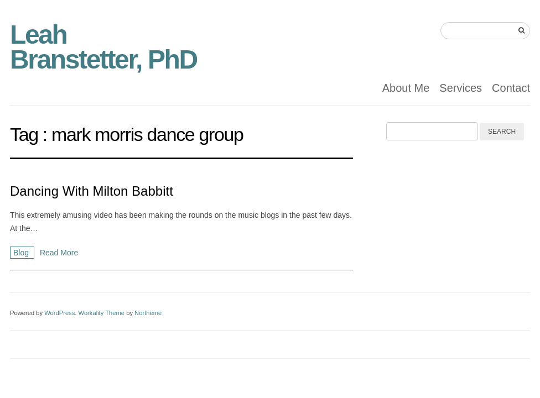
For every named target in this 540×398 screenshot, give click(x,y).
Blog (22, 252)
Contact (511, 88)
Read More (59, 252)
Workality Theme (102, 313)
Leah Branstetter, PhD (103, 47)
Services (460, 88)
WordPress (59, 313)
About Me (406, 88)
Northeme (148, 313)
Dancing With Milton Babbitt (91, 191)
